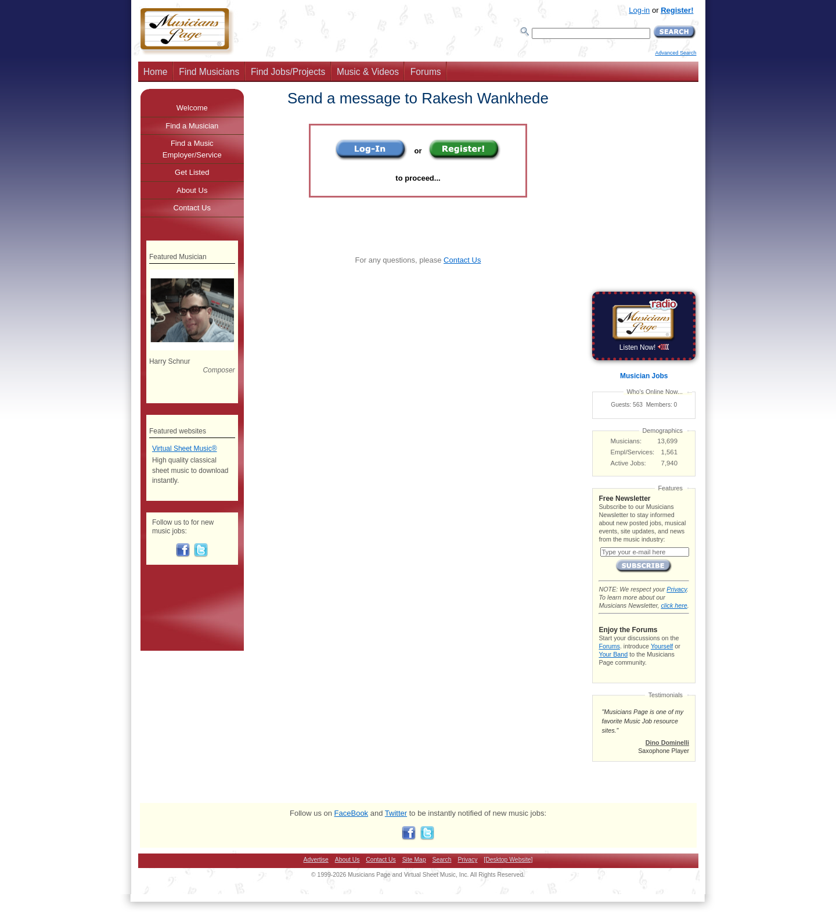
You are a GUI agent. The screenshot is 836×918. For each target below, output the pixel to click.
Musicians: (626, 441)
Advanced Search (675, 53)
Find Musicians (209, 72)
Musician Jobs (644, 376)
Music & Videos (368, 72)
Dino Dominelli (667, 742)
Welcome (192, 107)
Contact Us (462, 260)
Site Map (414, 859)
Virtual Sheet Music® (184, 448)
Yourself (662, 646)
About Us (191, 190)
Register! (677, 10)
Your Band (613, 654)
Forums (425, 72)
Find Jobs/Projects (288, 72)
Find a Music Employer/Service (192, 149)
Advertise (316, 859)
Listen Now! (644, 347)
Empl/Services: (633, 452)
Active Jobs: (628, 463)
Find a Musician (191, 125)
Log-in (639, 10)
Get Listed (192, 172)
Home (155, 72)
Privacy (676, 589)
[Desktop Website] (508, 859)
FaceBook (351, 813)
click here (674, 605)
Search (442, 859)
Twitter (396, 813)
